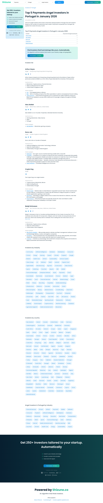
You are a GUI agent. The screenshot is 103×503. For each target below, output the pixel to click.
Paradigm (29, 235)
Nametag (29, 195)
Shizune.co (60, 490)
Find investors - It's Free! (51, 465)
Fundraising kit (47, 500)
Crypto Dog (28, 41)
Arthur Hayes (28, 35)
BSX (28, 94)
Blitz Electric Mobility (32, 232)
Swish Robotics (31, 163)
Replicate (29, 154)
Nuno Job (28, 39)
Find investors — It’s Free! (92, 2)
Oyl (27, 92)
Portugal (33, 7)
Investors (27, 7)
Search (59, 2)
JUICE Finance (30, 95)
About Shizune (38, 500)
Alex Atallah (28, 37)
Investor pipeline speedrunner (61, 500)
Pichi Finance (30, 198)
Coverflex (29, 155)
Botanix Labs (30, 191)
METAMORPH (30, 126)
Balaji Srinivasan (29, 43)
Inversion (29, 238)
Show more (27, 219)
